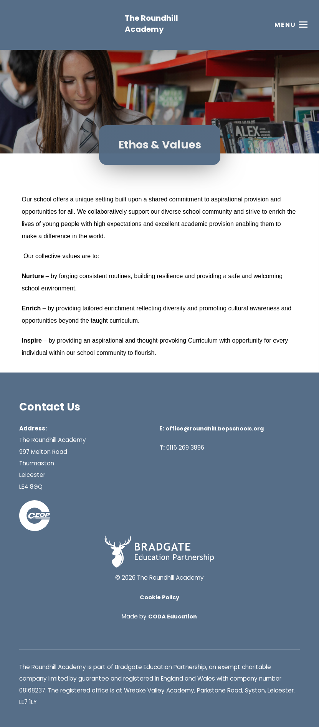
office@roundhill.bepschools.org (214, 428)
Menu (285, 24)
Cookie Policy (159, 597)
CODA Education (172, 616)
